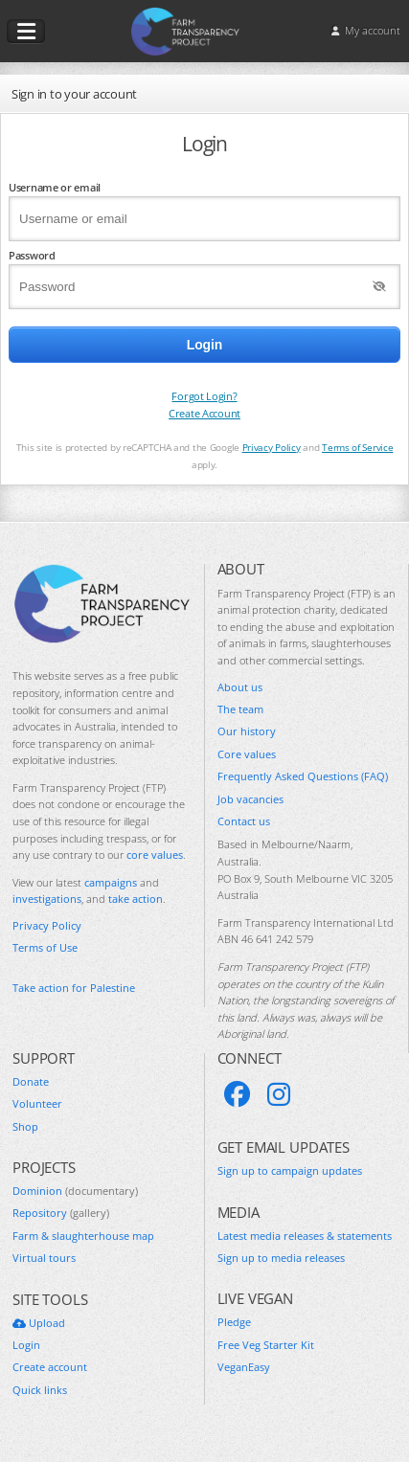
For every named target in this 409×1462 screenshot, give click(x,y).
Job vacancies (250, 799)
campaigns (110, 882)
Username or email (55, 187)
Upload (38, 1323)
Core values (246, 754)
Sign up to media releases (281, 1257)
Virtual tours (44, 1257)
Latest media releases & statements (304, 1235)
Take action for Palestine (73, 987)
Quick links (39, 1390)
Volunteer (37, 1103)
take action (135, 898)
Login (26, 1345)
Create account (49, 1367)
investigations (46, 898)
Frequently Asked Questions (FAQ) (302, 776)
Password (32, 255)
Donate (30, 1081)
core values (154, 854)
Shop (25, 1126)
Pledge (234, 1322)
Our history (246, 731)
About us (239, 687)
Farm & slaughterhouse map (83, 1235)
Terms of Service (357, 447)
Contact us (243, 821)
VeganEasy (243, 1367)
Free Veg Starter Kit (265, 1345)
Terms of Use (45, 947)
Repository (60, 1212)
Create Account (204, 413)
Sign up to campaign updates (289, 1170)
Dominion (75, 1190)
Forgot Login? (204, 396)
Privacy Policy (271, 447)
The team (240, 709)
